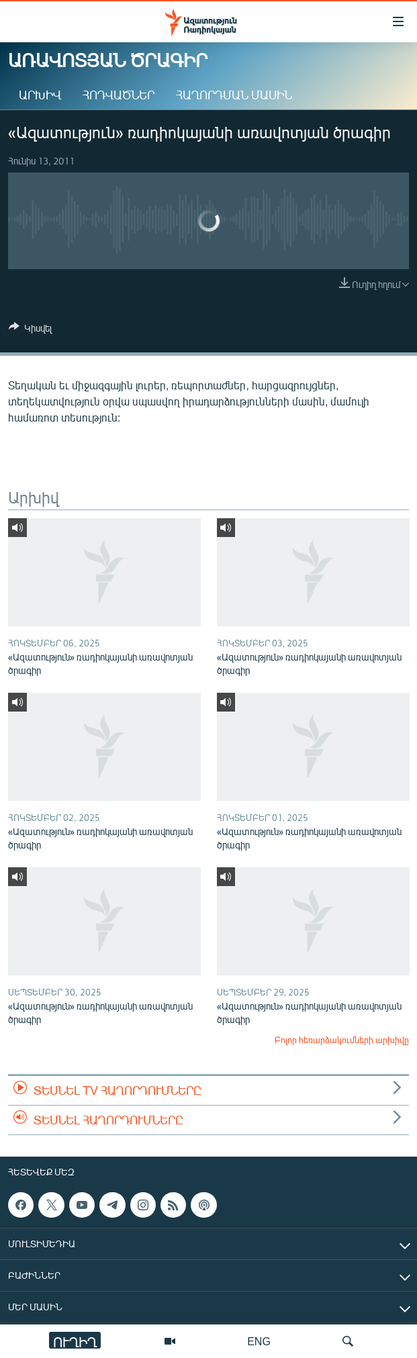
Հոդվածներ (118, 94)
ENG (259, 1341)
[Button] (30, 330)
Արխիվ (40, 94)
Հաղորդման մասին (234, 94)
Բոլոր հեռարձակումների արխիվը (342, 1039)
